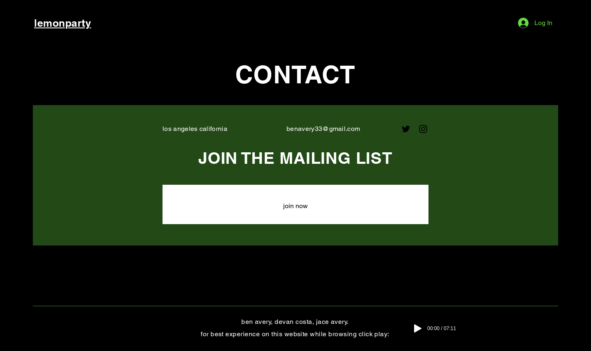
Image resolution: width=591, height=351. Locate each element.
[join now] (295, 206)
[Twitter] (406, 129)
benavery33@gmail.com (323, 129)
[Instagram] (423, 129)
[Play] (417, 328)
